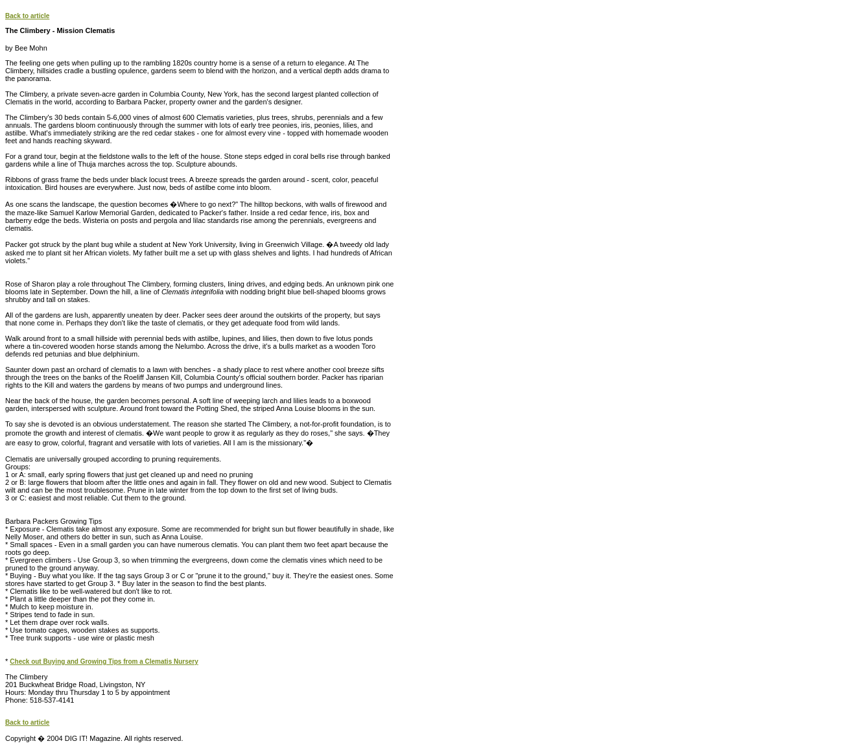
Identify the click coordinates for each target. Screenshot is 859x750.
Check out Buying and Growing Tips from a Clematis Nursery (104, 661)
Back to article (27, 15)
